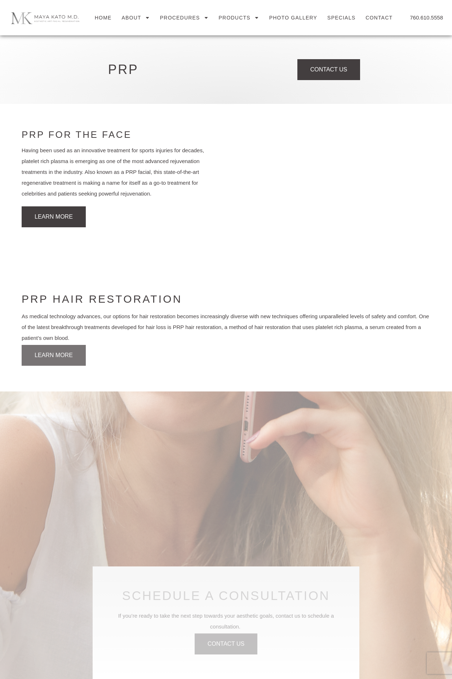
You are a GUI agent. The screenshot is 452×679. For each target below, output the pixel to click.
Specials (341, 18)
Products (239, 17)
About (136, 17)
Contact (379, 18)
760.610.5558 (426, 17)
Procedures (184, 17)
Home (103, 18)
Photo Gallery (293, 18)
